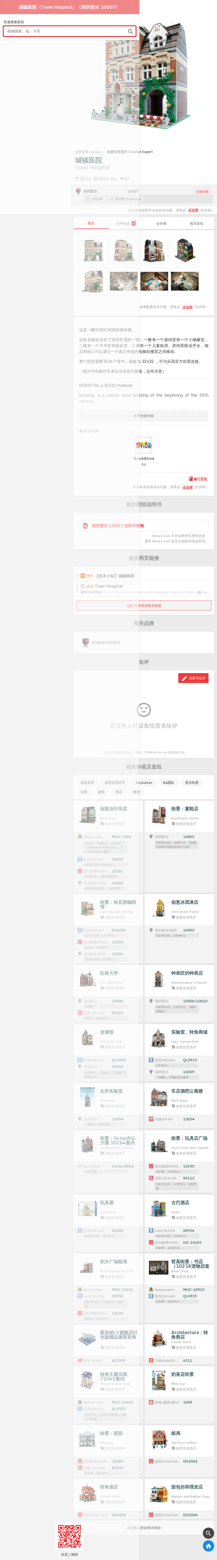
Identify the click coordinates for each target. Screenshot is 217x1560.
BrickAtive (144, 782)
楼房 (136, 792)
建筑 (101, 792)
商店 (119, 792)
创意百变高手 (115, 782)
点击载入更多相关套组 (144, 1527)
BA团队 (168, 782)
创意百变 (87, 782)
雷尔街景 (192, 782)
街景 (84, 792)
